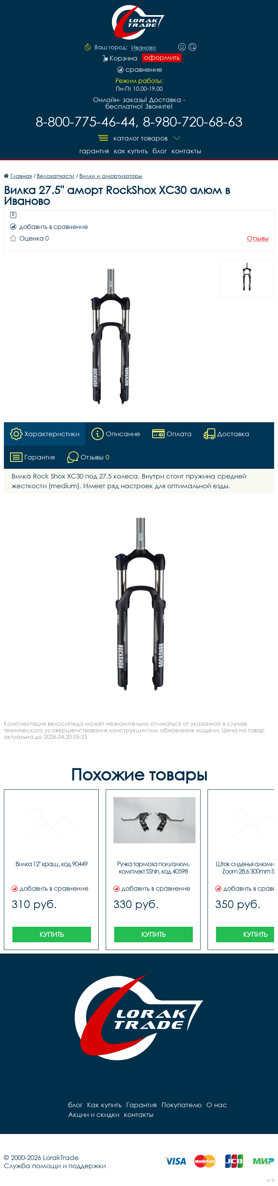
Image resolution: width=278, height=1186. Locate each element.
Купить (51, 934)
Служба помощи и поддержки (55, 1166)
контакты (186, 151)
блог (160, 151)
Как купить (131, 151)
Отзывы (258, 238)
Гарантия (94, 151)
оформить (162, 57)
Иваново (143, 48)
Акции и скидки (93, 1114)
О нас (216, 1105)
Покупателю (181, 1105)
